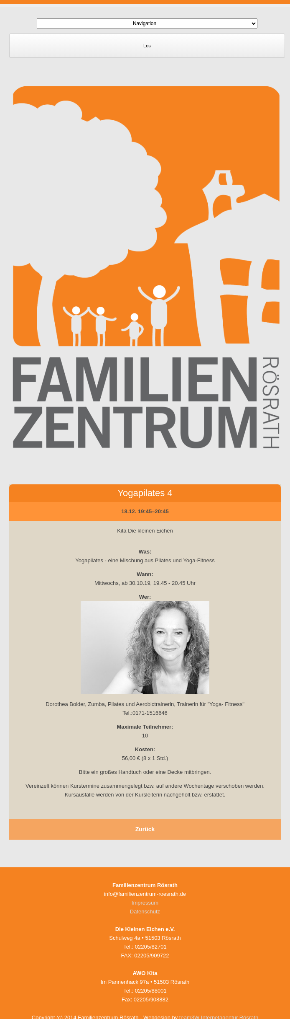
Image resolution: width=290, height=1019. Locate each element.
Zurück (145, 829)
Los (147, 45)
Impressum (145, 903)
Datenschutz (145, 911)
